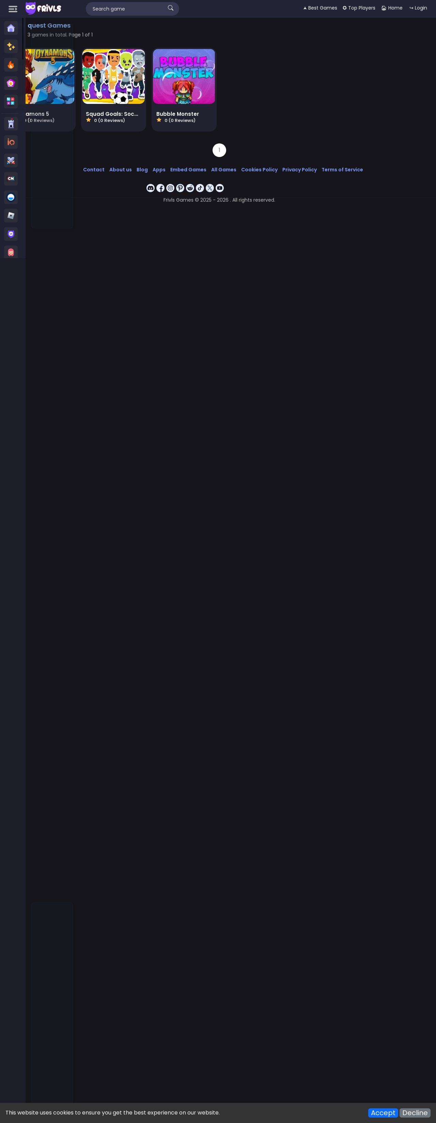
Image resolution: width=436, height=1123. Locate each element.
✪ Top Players (359, 7)
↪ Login (418, 7)
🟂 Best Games (320, 7)
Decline (415, 1113)
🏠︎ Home (392, 7)
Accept (383, 1113)
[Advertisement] (52, 126)
